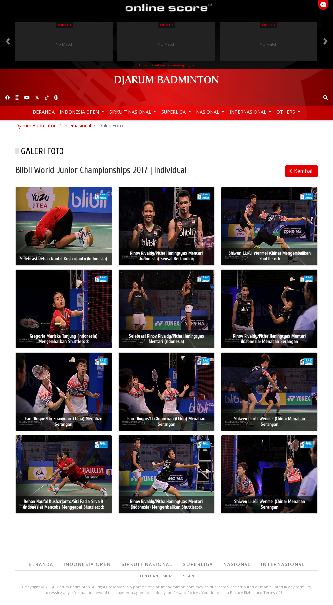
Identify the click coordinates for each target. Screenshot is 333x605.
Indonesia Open (80, 112)
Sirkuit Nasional (131, 112)
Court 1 (64, 25)
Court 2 (166, 25)
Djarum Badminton (36, 127)
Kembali (301, 172)
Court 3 (268, 25)
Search (191, 577)
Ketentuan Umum (154, 577)
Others (286, 112)
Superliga (174, 112)
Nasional (208, 112)
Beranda (44, 112)
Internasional (249, 112)
